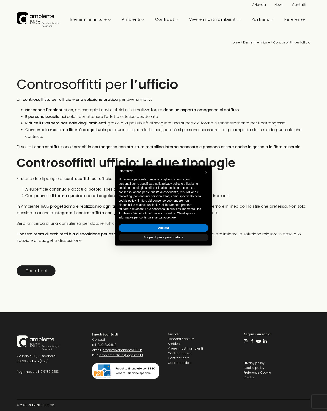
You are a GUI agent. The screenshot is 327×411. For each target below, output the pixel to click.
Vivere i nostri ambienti (215, 19)
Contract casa (179, 353)
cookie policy (127, 200)
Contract (166, 19)
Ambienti (133, 19)
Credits (248, 377)
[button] (206, 172)
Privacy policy (254, 363)
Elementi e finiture (90, 19)
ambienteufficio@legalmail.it (121, 355)
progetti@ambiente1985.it (122, 350)
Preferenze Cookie (257, 372)
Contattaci (36, 270)
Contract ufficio (180, 363)
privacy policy (171, 183)
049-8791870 (106, 345)
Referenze (294, 19)
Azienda (259, 4)
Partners (262, 19)
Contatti (299, 4)
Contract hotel (179, 358)
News (279, 4)
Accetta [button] (163, 228)
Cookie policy (253, 368)
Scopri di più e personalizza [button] (163, 237)
